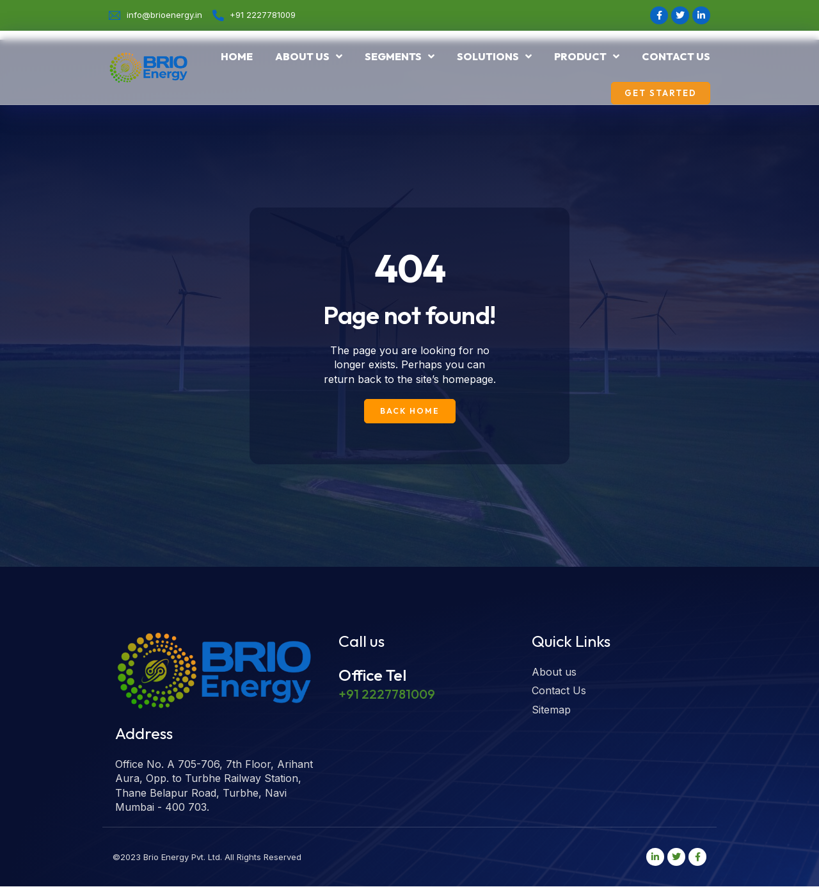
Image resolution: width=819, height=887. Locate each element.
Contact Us (676, 56)
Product (586, 56)
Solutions (494, 56)
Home (237, 56)
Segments (399, 56)
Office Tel (372, 675)
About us (308, 56)
